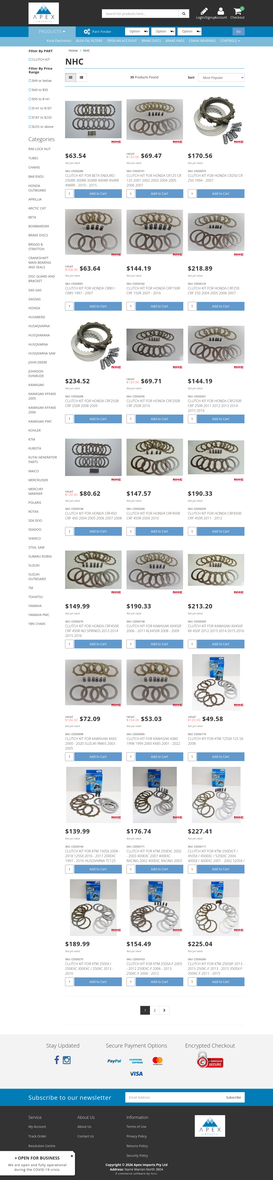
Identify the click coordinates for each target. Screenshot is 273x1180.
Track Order (37, 1136)
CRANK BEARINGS (202, 40)
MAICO (34, 471)
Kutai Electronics (59, 40)
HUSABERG (37, 317)
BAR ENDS (36, 176)
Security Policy (137, 1155)
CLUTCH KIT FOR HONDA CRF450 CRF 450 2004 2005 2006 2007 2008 (93, 515)
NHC (86, 50)
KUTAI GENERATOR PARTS (43, 459)
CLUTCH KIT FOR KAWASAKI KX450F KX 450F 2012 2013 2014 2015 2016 (216, 628)
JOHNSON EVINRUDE (36, 373)
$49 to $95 (40, 90)
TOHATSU (36, 597)
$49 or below (42, 80)
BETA (32, 217)
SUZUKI (34, 565)
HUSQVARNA (38, 344)
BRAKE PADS (175, 40)
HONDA (34, 308)
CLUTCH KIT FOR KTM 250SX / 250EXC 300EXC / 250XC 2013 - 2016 (89, 968)
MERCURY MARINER (36, 491)
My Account (37, 1126)
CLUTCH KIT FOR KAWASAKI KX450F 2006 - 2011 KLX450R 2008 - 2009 (153, 628)
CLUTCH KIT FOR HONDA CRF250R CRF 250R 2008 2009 (92, 403)
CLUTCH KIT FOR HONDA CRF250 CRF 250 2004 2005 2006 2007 (213, 290)
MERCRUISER (38, 480)
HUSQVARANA (39, 335)
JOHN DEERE (38, 362)
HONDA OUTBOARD (37, 187)
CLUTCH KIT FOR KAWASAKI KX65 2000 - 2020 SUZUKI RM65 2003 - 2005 (91, 743)
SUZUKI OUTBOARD (37, 576)
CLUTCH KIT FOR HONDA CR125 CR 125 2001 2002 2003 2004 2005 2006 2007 (153, 180)
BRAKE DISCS (151, 40)
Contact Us (86, 1136)
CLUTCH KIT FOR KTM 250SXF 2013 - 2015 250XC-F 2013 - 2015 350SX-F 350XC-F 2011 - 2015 (216, 968)
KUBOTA (35, 448)
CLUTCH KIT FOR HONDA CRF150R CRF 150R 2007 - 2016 (153, 290)
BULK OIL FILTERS (89, 40)
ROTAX (34, 511)
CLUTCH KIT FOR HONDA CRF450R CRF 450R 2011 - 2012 (214, 515)
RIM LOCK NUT (40, 149)
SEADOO (35, 529)
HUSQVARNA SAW (42, 353)
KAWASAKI (36, 385)
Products (52, 31)
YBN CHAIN (37, 624)
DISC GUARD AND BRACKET (42, 278)
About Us (84, 1126)
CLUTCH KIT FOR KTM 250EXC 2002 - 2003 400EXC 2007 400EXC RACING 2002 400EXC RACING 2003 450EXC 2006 (154, 858)
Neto (154, 1173)
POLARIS (35, 502)
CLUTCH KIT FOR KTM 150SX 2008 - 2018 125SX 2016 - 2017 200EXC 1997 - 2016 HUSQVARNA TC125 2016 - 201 (92, 858)
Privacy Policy (136, 1136)
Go (238, 31)
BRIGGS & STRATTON (37, 246)
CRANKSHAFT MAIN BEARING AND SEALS (40, 262)
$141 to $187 (42, 108)
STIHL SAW (37, 547)
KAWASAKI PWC (40, 421)
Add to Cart (98, 193)
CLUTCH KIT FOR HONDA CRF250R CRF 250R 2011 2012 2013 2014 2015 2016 (214, 405)
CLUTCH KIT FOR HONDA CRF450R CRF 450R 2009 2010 (153, 515)
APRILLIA (35, 199)
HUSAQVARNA (39, 326)
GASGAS (35, 299)
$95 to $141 (41, 99)
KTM (32, 439)
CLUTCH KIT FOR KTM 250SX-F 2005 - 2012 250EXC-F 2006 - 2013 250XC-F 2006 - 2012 (154, 968)
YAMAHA (35, 606)
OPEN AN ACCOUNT (122, 40)
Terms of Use (136, 1126)
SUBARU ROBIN (40, 556)
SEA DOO (35, 520)
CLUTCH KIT (41, 59)
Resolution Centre (42, 1146)
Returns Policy (137, 1146)
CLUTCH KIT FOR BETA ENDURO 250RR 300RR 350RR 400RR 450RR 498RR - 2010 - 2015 (92, 180)
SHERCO (35, 538)
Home (73, 50)
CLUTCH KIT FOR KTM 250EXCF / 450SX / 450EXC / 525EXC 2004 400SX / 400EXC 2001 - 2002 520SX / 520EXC (216, 858)
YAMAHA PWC (39, 615)
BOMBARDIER (39, 226)
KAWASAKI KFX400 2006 (42, 409)
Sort (191, 77)
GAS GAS (35, 290)
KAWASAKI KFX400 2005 (42, 396)
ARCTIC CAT (37, 208)
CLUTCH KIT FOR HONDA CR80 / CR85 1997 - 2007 (90, 290)
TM (31, 588)
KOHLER (35, 430)
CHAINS (34, 167)
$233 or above (43, 126)
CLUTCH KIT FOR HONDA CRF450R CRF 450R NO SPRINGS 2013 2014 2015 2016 (92, 631)
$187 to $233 (42, 117)
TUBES (33, 158)
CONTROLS (230, 40)
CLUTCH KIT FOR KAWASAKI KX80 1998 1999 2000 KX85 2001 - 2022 (153, 741)
